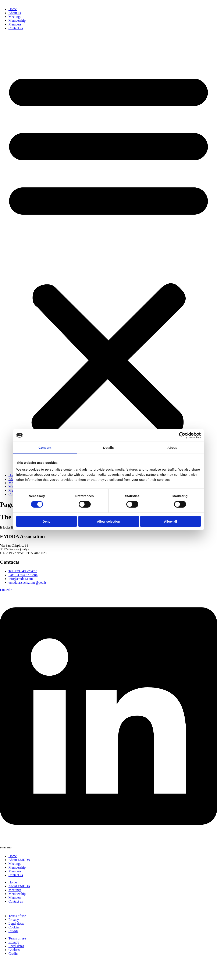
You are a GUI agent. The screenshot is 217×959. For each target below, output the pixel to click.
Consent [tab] (45, 447)
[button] (108, 252)
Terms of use (17, 916)
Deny (46, 521)
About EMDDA (19, 860)
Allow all (170, 521)
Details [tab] (108, 447)
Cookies (13, 927)
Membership (17, 20)
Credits (13, 931)
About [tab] (172, 447)
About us (14, 13)
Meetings (14, 16)
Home (12, 9)
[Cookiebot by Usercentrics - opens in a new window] (182, 435)
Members (14, 24)
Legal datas (16, 923)
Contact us (15, 28)
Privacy (13, 919)
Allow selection (108, 521)
